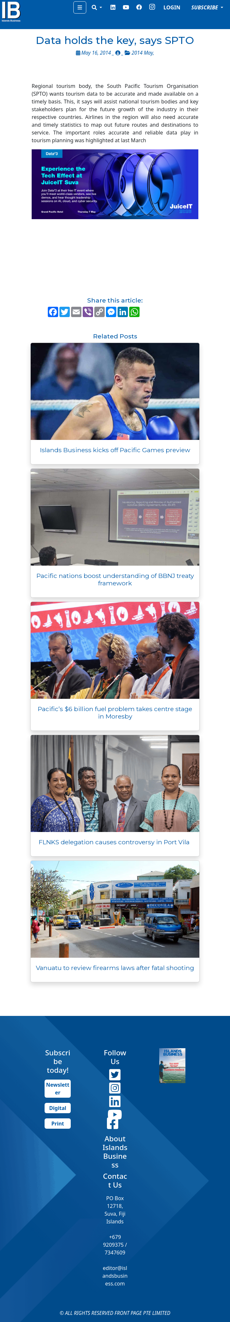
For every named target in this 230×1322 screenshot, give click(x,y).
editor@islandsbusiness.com (115, 1275)
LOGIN (171, 7)
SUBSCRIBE (205, 7)
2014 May (142, 52)
